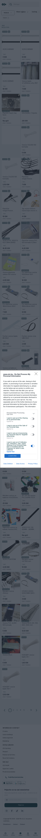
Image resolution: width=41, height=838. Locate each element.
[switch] (32, 419)
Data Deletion (8, 464)
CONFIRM (12, 456)
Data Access (20, 464)
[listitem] (20, 413)
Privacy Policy (33, 464)
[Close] (37, 374)
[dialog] (20, 419)
